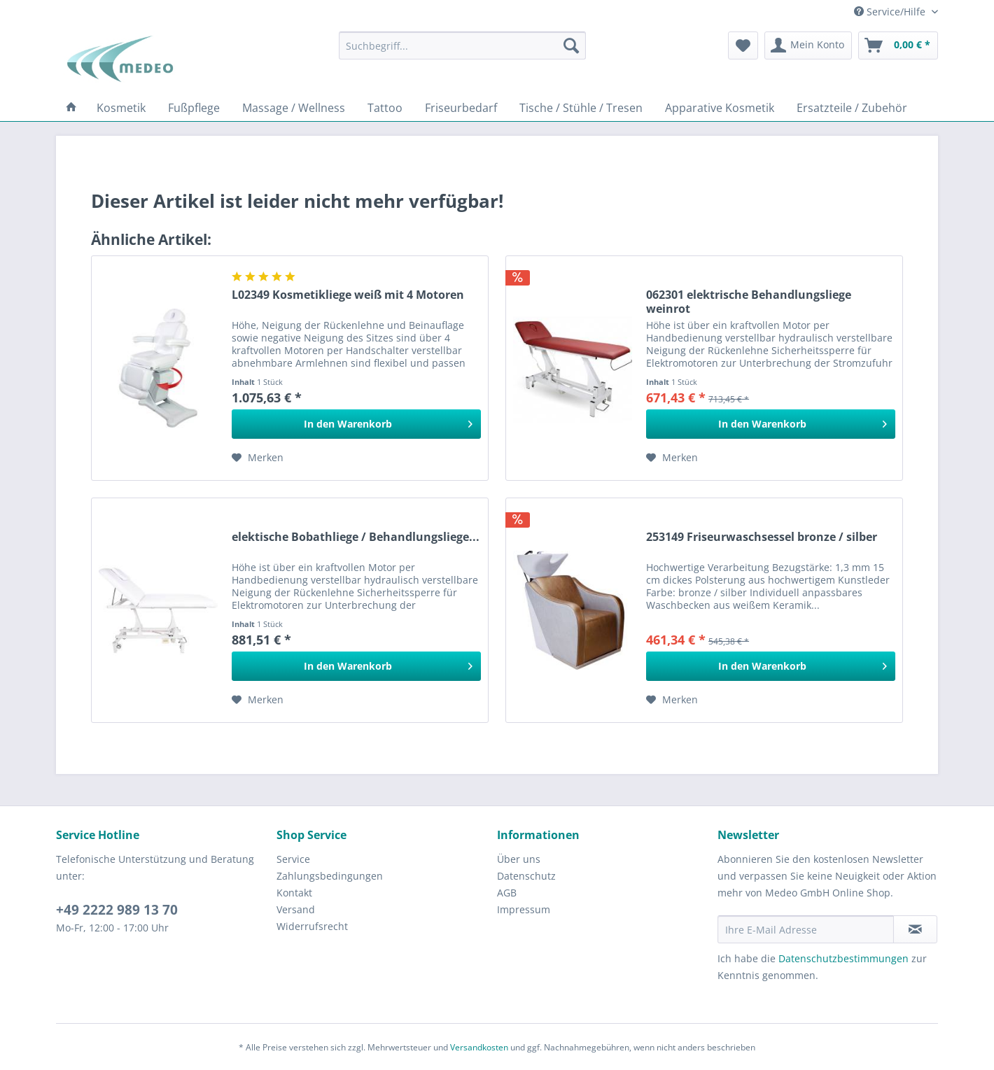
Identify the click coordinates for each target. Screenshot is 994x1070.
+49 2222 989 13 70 (117, 910)
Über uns (518, 859)
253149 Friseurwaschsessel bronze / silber (761, 537)
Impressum (523, 909)
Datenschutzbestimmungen (843, 958)
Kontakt (294, 892)
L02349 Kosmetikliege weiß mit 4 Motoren (348, 295)
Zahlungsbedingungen (329, 875)
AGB (507, 892)
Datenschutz (526, 875)
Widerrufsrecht (312, 926)
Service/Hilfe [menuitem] (891, 11)
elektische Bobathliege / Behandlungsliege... (355, 537)
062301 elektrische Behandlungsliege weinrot (748, 302)
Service (293, 859)
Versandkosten (479, 1047)
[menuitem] (462, 45)
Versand (295, 909)
